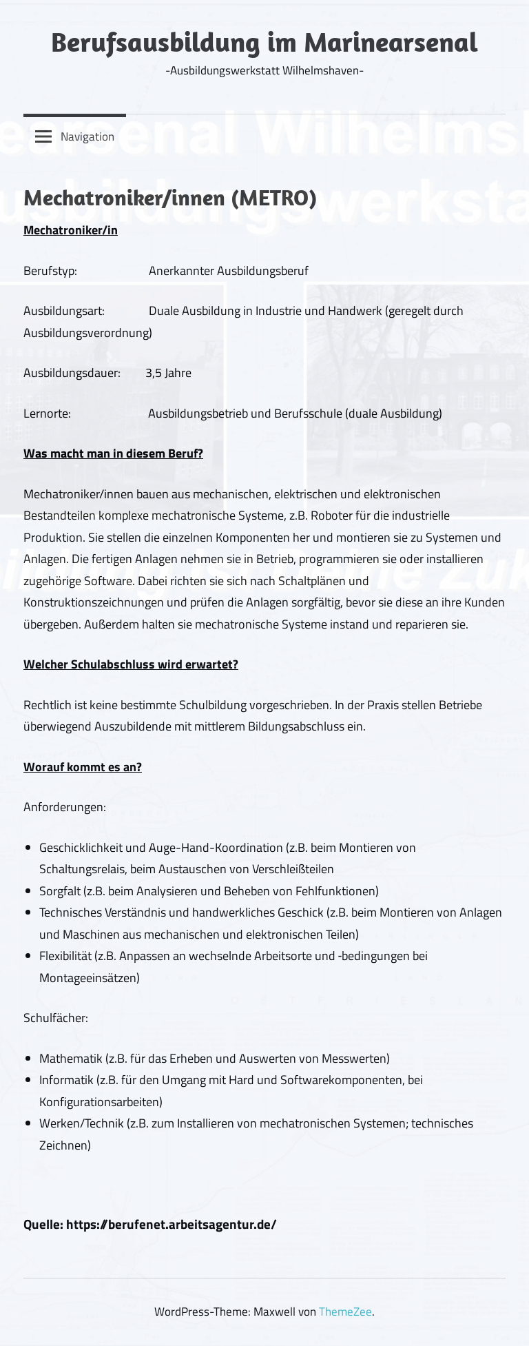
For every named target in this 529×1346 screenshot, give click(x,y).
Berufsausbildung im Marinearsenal (264, 41)
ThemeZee (345, 1311)
